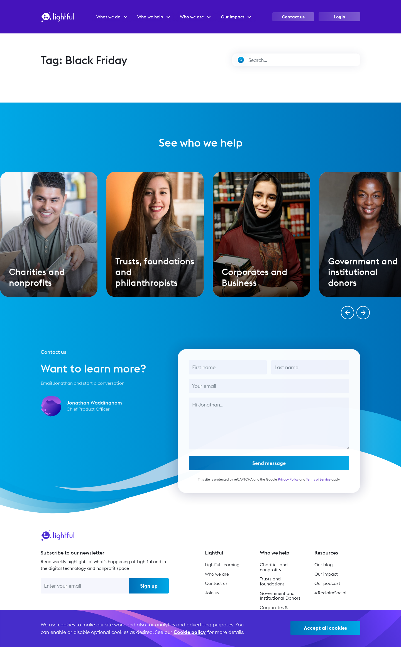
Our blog (323, 564)
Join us (212, 592)
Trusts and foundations (272, 581)
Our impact (326, 574)
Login (339, 17)
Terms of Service (318, 482)
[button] (347, 312)
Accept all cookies (325, 628)
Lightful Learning (222, 564)
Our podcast (327, 583)
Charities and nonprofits (274, 567)
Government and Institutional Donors (280, 595)
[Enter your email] (85, 586)
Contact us (293, 17)
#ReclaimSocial (330, 592)
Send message (269, 466)
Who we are (217, 574)
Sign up (149, 586)
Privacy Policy (288, 482)
